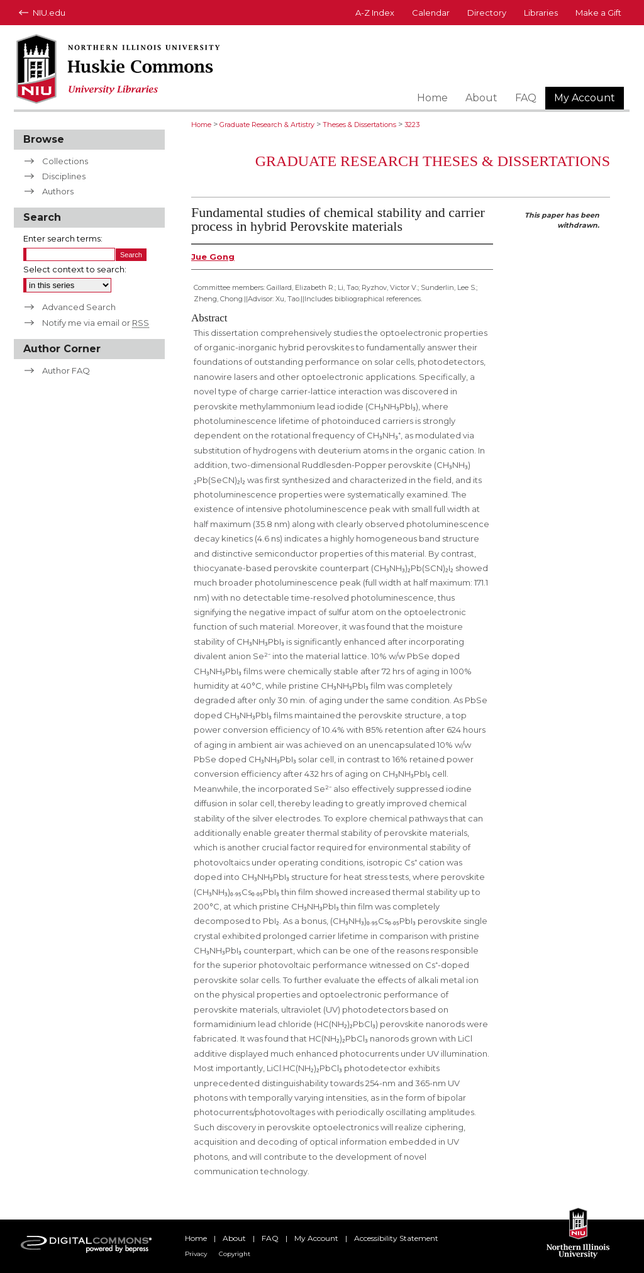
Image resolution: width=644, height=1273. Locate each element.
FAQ (270, 1238)
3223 (411, 124)
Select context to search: (74, 269)
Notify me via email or (95, 323)
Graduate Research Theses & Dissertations (432, 161)
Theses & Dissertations (359, 124)
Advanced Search (79, 307)
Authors (58, 191)
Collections (65, 161)
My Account (316, 1238)
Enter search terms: (63, 238)
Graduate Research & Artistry (266, 124)
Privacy (196, 1254)
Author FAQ (66, 370)
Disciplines (64, 176)
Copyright (234, 1254)
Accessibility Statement (396, 1238)
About (234, 1238)
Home (201, 124)
